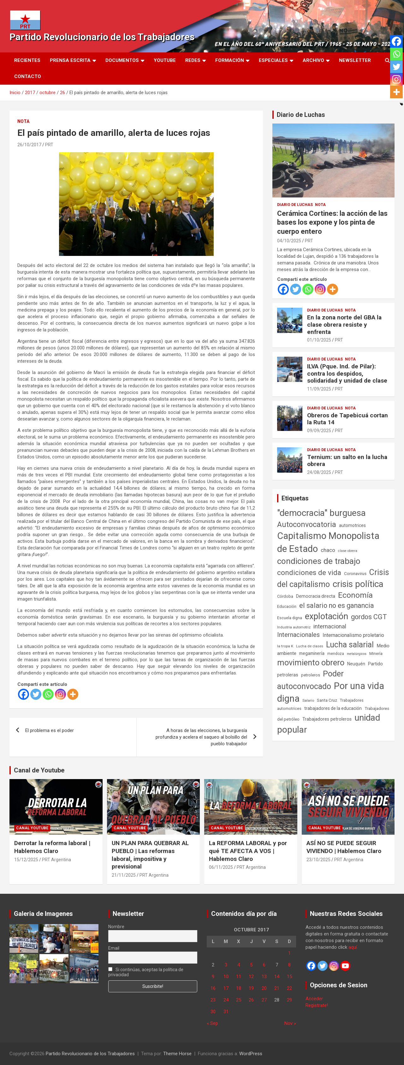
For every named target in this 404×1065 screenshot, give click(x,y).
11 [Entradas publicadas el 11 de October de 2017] (238, 976)
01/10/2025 (319, 339)
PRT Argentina (56, 859)
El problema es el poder (49, 730)
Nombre (116, 926)
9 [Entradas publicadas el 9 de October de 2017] (213, 976)
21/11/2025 (124, 875)
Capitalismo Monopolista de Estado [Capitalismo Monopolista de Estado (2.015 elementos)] (328, 542)
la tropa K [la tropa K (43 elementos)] (285, 646)
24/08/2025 (319, 472)
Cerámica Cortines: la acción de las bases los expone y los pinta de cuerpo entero (332, 222)
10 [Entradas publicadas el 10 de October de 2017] (226, 976)
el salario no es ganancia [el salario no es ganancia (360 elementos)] (336, 605)
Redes (192, 60)
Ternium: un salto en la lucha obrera (347, 460)
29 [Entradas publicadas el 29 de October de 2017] (289, 1000)
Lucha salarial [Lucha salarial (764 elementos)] (350, 644)
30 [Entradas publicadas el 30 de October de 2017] (213, 1011)
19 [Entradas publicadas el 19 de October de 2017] (251, 988)
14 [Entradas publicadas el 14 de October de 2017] (276, 976)
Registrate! (317, 1005)
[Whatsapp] (48, 694)
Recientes (27, 60)
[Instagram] (60, 694)
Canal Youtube (32, 828)
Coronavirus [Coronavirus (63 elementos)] (355, 573)
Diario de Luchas (301, 114)
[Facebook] (23, 694)
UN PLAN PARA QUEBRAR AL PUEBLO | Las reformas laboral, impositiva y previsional (150, 854)
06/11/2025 (221, 867)
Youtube (165, 60)
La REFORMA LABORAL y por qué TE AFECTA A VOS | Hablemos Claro (248, 850)
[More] (72, 694)
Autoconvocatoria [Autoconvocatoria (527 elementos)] (306, 524)
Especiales (273, 60)
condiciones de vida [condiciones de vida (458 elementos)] (309, 572)
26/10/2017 (29, 144)
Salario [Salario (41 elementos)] (308, 700)
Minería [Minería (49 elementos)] (376, 653)
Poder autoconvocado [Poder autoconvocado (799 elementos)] (310, 680)
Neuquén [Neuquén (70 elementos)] (356, 663)
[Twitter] (35, 694)
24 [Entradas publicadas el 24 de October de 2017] (226, 1000)
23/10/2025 (318, 859)
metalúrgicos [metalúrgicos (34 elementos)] (356, 654)
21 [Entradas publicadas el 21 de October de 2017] (276, 988)
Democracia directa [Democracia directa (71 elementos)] (315, 596)
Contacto (27, 76)
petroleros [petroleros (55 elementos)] (310, 675)
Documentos (122, 60)
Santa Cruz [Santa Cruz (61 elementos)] (327, 700)
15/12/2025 (26, 859)
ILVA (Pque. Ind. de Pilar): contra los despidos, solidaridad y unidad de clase (347, 373)
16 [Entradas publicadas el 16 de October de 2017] (213, 988)
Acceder (314, 998)
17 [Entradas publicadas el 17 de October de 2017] (226, 988)
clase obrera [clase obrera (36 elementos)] (347, 551)
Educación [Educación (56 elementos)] (286, 606)
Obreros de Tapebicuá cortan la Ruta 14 (347, 419)
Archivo (313, 60)
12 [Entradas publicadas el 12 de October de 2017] (251, 976)
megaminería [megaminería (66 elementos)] (311, 653)
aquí (352, 947)
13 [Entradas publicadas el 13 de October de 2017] (264, 976)
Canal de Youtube (39, 770)
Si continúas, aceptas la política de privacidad (146, 972)
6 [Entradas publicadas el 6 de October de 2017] (264, 965)
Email (113, 948)
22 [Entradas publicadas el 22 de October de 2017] (289, 988)
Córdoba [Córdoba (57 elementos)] (285, 596)
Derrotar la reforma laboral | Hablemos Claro (52, 847)
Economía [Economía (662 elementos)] (355, 595)
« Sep (212, 1023)
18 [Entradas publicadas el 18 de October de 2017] (238, 988)
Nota (23, 121)
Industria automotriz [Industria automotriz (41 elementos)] (294, 627)
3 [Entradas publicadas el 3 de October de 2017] (226, 965)
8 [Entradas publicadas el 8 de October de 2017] (289, 965)
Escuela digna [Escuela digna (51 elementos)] (289, 617)
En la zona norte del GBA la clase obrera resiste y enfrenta (344, 325)
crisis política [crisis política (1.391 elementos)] (358, 584)
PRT (49, 144)
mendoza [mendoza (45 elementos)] (335, 653)
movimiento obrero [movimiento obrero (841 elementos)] (310, 662)
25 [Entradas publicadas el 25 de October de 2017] (238, 1000)
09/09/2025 (319, 430)
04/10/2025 (289, 240)
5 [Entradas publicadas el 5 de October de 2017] (251, 965)
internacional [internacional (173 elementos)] (329, 626)
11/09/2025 (319, 388)
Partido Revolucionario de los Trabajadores (101, 36)
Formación (229, 60)
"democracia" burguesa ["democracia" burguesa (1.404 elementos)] (321, 513)
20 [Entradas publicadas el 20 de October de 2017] (264, 988)
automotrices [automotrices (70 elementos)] (352, 525)
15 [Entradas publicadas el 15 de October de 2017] (289, 976)
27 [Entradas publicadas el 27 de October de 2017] (264, 1000)
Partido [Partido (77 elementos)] (375, 664)
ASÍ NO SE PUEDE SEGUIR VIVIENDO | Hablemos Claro (343, 847)
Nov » (290, 1023)
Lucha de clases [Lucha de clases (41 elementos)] (309, 646)
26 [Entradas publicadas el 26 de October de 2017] (251, 1000)
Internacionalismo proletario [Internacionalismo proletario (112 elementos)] (353, 635)
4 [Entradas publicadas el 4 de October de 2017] (238, 965)
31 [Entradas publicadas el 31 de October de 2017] (226, 1011)
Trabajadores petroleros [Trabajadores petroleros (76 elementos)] (327, 719)
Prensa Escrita (70, 60)
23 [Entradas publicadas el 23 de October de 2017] (213, 1000)
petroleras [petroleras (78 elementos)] (287, 675)
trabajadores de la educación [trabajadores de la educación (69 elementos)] (333, 708)
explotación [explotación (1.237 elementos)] (326, 616)
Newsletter (355, 60)
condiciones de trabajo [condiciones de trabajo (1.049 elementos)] (318, 561)
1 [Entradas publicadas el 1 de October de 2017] (289, 953)
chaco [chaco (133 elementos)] (328, 550)
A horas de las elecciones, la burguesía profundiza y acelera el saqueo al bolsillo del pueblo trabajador (201, 737)
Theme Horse (177, 1053)
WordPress (250, 1053)
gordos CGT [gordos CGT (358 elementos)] (369, 617)
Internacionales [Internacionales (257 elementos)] (298, 634)
